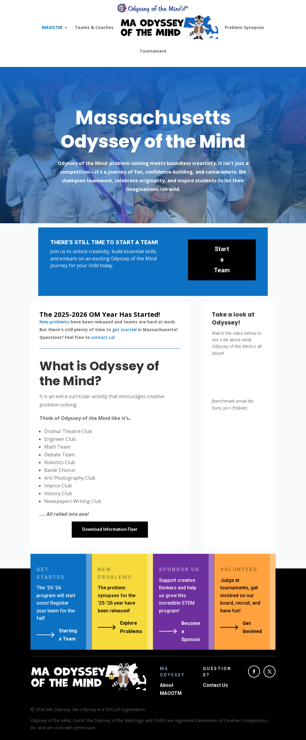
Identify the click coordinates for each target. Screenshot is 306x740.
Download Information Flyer (109, 529)
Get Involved (252, 627)
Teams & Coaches (94, 27)
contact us (102, 337)
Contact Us (215, 685)
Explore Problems (131, 627)
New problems (54, 322)
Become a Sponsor (191, 631)
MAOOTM (52, 27)
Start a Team (222, 259)
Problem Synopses (244, 27)
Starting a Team (68, 635)
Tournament (153, 51)
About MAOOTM (171, 689)
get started (124, 329)
